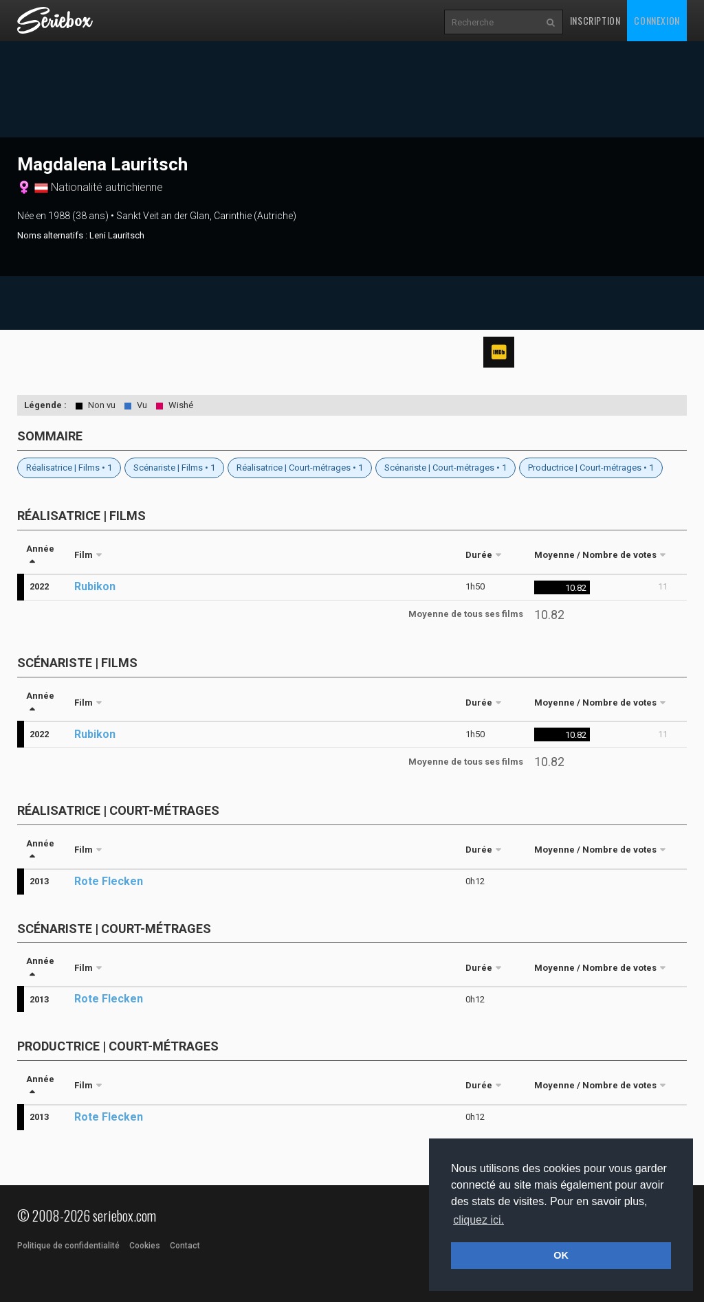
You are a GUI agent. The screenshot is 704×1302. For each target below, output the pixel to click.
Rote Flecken (108, 881)
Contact (185, 1245)
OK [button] (561, 1255)
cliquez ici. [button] (478, 1220)
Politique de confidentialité (68, 1245)
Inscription (595, 20)
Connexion (656, 20)
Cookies (144, 1245)
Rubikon (95, 586)
